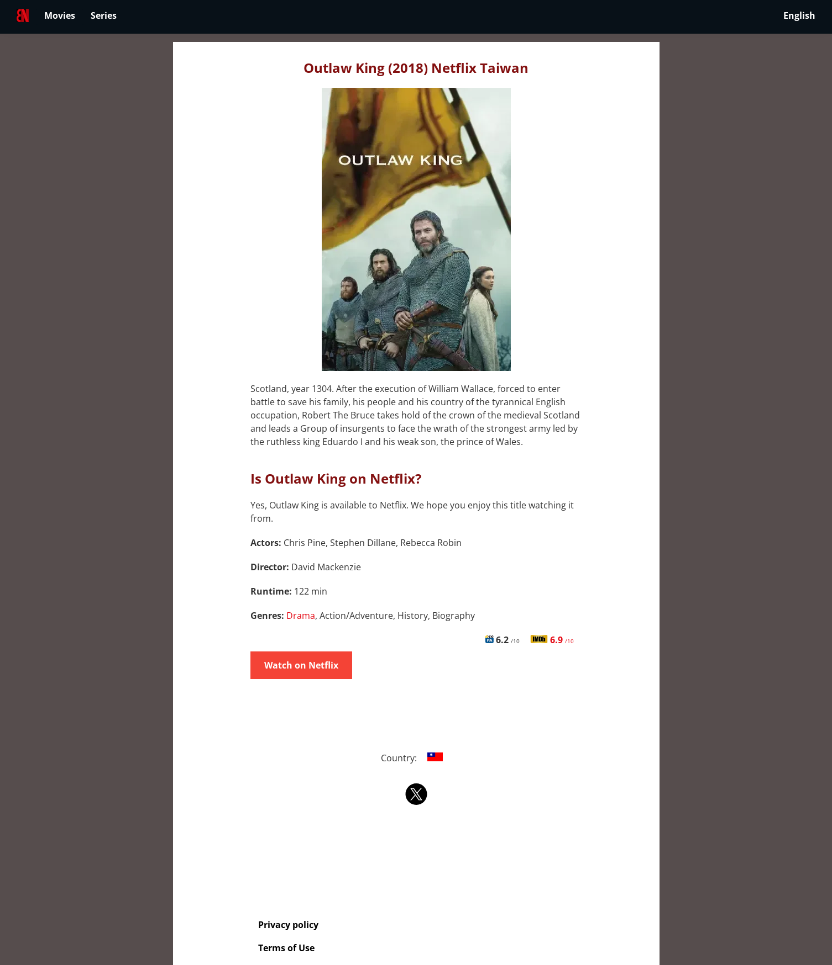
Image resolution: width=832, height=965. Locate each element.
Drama (300, 615)
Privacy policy (288, 925)
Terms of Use (286, 948)
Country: (416, 758)
